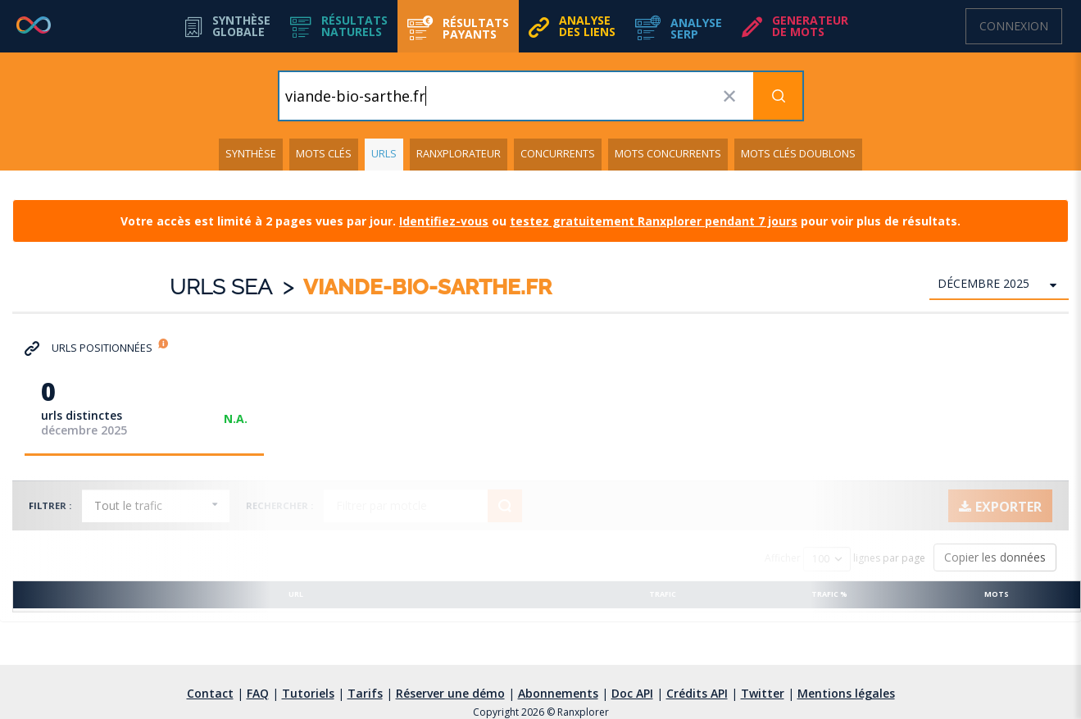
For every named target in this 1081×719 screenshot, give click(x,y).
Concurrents (557, 154)
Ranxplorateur (458, 154)
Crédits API (697, 693)
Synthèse (250, 154)
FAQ (258, 693)
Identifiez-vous (443, 221)
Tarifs (365, 693)
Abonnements (558, 693)
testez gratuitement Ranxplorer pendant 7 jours (653, 221)
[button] (338, 26)
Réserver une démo (450, 693)
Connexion (1013, 26)
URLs (384, 154)
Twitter (762, 693)
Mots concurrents (668, 154)
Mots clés (324, 154)
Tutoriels (308, 693)
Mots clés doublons (798, 154)
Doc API (632, 693)
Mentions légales (846, 693)
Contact (210, 693)
